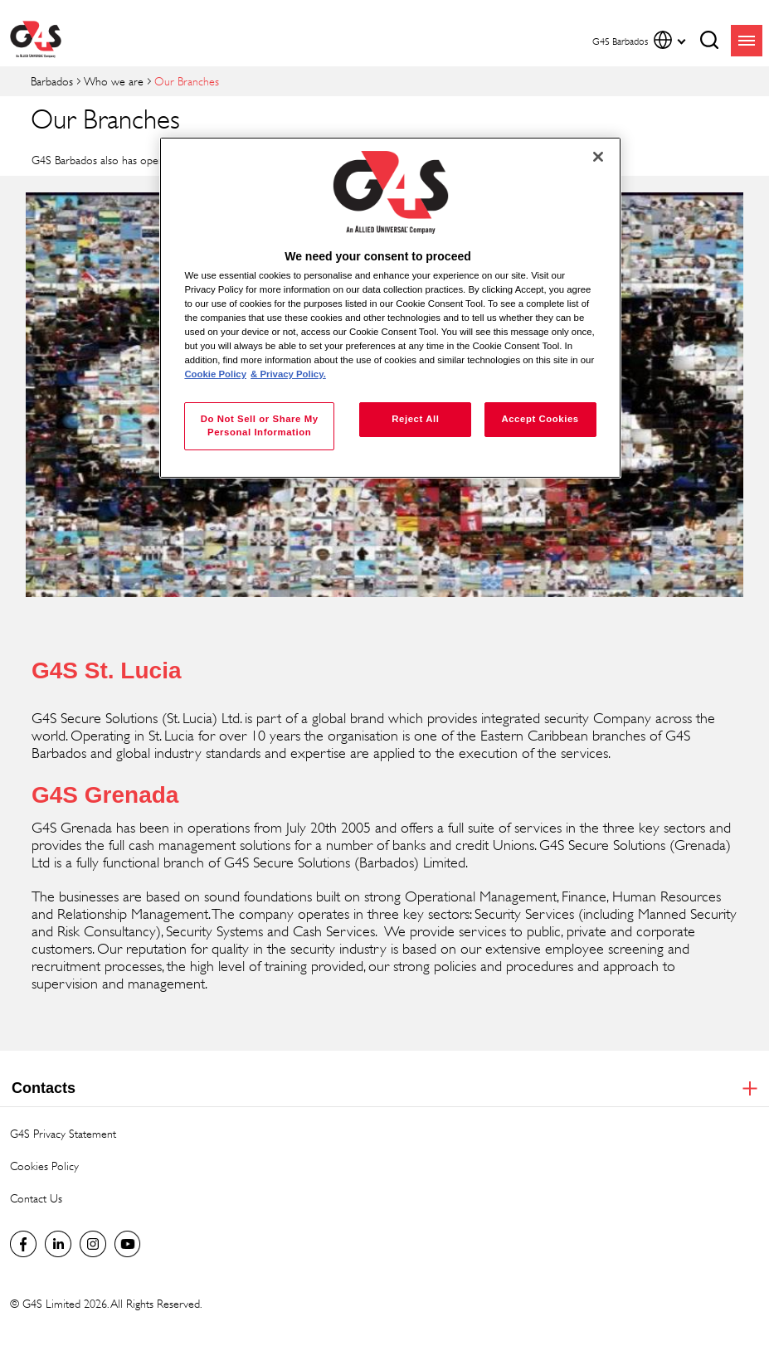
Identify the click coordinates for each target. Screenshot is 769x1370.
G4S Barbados (23, 1244)
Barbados (52, 81)
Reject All (415, 419)
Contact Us (36, 1198)
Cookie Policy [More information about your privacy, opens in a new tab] (215, 374)
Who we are (114, 81)
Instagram (93, 1244)
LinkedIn (58, 1244)
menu (746, 40)
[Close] (598, 156)
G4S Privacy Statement (63, 1133)
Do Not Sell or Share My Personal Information (260, 425)
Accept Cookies (539, 419)
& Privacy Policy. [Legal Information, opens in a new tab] (288, 374)
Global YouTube (127, 1244)
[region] (390, 308)
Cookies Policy (44, 1166)
